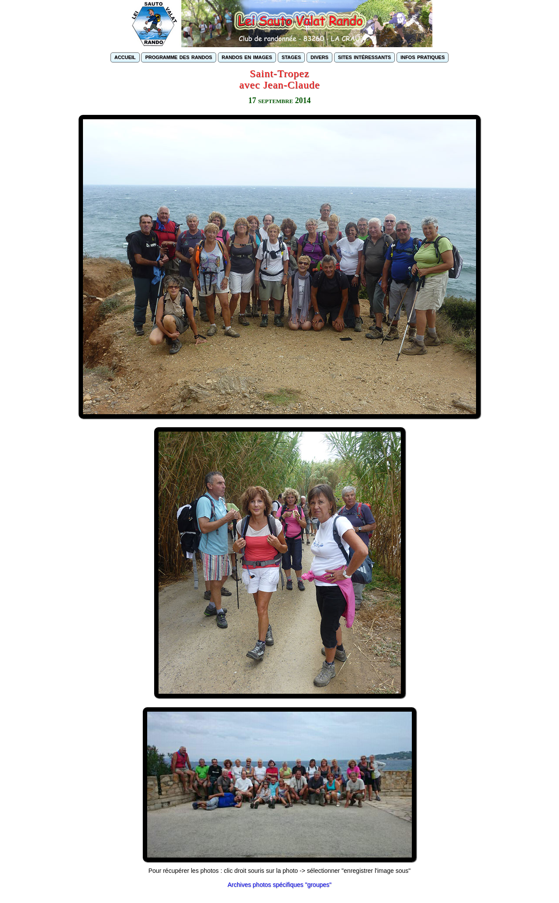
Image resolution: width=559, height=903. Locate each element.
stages (291, 56)
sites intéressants (364, 56)
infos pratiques (422, 56)
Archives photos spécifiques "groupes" (279, 884)
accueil (125, 56)
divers (319, 56)
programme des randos (178, 56)
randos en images (247, 56)
